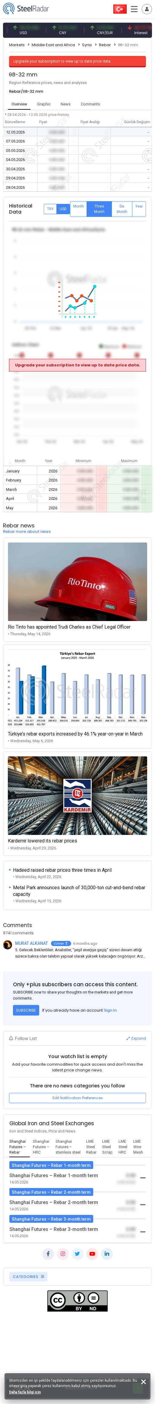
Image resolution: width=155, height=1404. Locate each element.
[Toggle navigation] (147, 9)
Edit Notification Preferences (77, 1097)
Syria (87, 45)
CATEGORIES (28, 1277)
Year (139, 206)
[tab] (19, 1147)
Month (78, 206)
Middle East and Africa (53, 45)
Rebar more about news (27, 531)
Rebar (105, 45)
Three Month (99, 209)
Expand (136, 1038)
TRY (50, 209)
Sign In (110, 1010)
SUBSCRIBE (26, 1010)
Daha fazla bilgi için (25, 1392)
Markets (17, 45)
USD (63, 209)
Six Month (122, 209)
